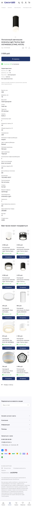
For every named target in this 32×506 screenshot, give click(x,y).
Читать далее (5, 496)
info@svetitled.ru (6, 442)
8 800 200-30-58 (6, 439)
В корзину (15, 59)
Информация (5, 424)
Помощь (4, 429)
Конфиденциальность (19, 468)
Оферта (3, 470)
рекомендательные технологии (10, 479)
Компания (4, 420)
